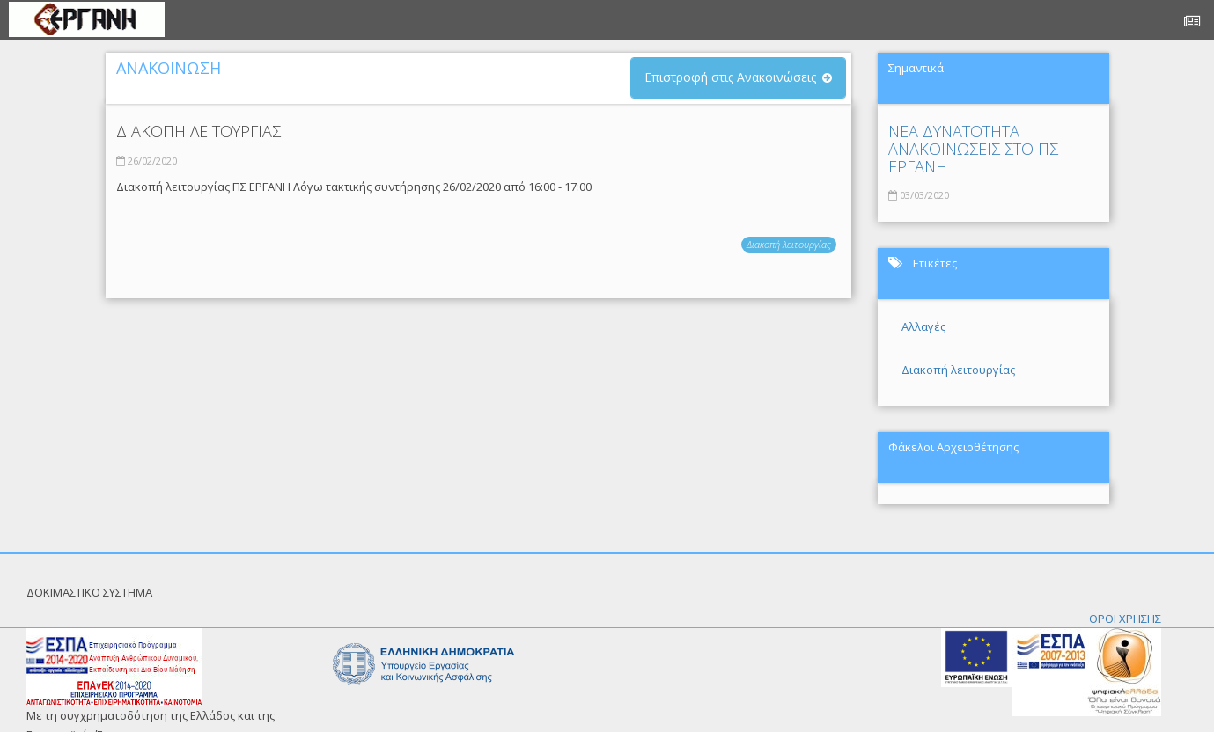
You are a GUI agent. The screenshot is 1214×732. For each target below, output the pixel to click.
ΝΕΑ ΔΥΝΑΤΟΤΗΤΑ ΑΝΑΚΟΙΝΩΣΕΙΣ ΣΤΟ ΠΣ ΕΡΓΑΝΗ (973, 149)
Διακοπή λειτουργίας (789, 244)
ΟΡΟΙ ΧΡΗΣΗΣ (1125, 618)
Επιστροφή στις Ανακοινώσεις (730, 77)
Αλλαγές (923, 326)
